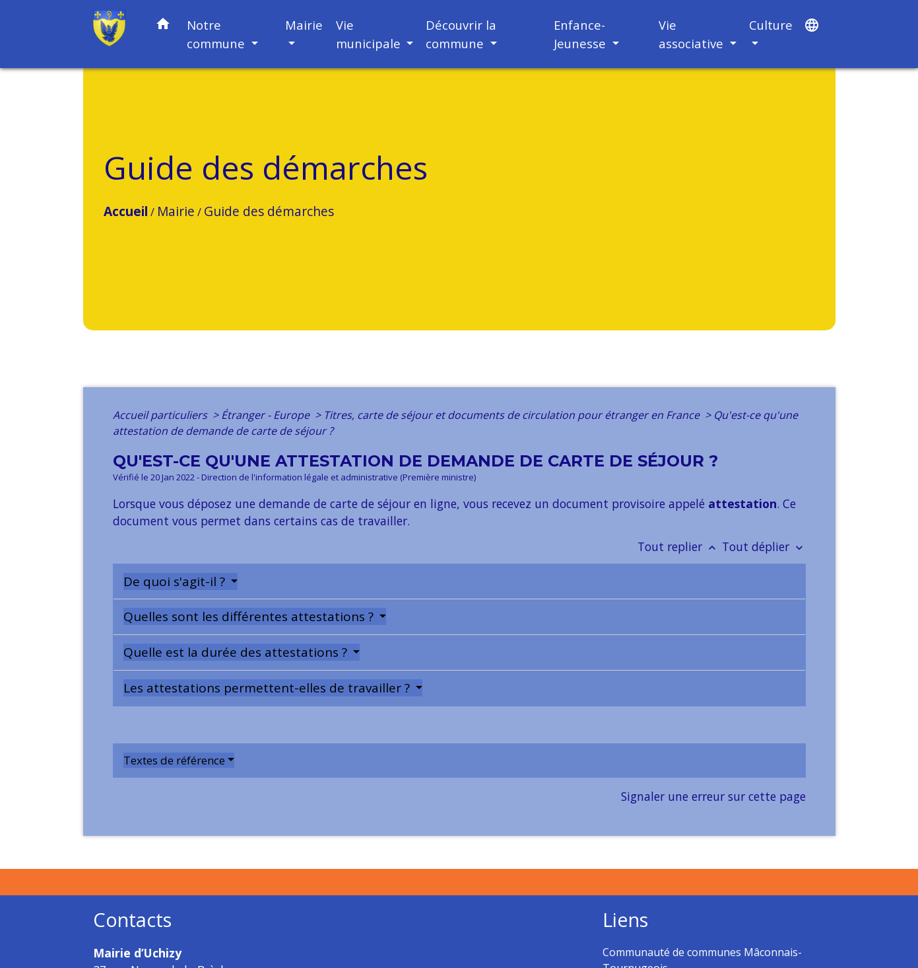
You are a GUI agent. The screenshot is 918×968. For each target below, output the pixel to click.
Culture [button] (771, 25)
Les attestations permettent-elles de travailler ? (268, 687)
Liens (625, 920)
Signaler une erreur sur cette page (713, 796)
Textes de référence (174, 760)
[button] (163, 26)
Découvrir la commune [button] (461, 34)
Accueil (126, 211)
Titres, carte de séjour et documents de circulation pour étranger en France (512, 415)
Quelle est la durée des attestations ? (236, 652)
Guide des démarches (269, 211)
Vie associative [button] (693, 34)
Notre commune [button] (217, 34)
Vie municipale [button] (370, 34)
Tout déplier (764, 546)
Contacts (132, 920)
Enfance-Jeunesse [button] (581, 34)
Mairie (176, 211)
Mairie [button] (304, 25)
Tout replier (680, 546)
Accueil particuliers (161, 415)
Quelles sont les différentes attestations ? (250, 616)
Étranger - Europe (266, 415)
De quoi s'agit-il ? (175, 581)
